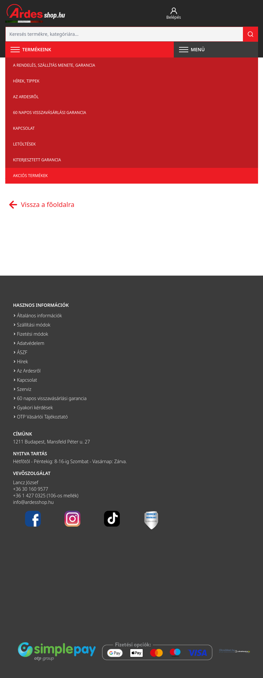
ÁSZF (22, 352)
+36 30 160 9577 (30, 489)
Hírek (22, 361)
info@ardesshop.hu (33, 502)
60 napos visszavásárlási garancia (49, 112)
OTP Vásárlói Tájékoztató (42, 417)
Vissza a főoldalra (40, 205)
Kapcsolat (24, 128)
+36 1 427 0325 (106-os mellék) (46, 495)
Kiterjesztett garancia (37, 160)
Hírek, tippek (26, 81)
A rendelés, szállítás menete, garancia (54, 65)
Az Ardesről (26, 97)
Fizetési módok (32, 334)
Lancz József (26, 482)
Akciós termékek (30, 175)
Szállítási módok (33, 325)
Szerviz (24, 389)
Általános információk (39, 315)
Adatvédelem (30, 343)
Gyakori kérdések (35, 407)
